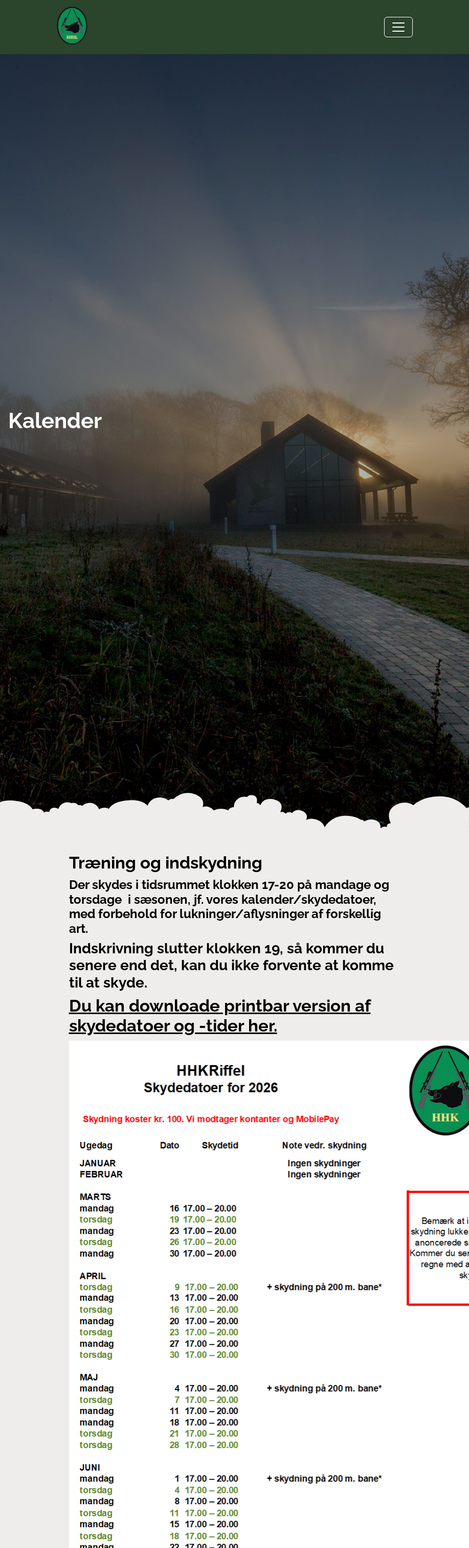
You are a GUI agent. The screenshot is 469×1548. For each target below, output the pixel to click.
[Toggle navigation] (398, 27)
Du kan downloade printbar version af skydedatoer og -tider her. (220, 1016)
